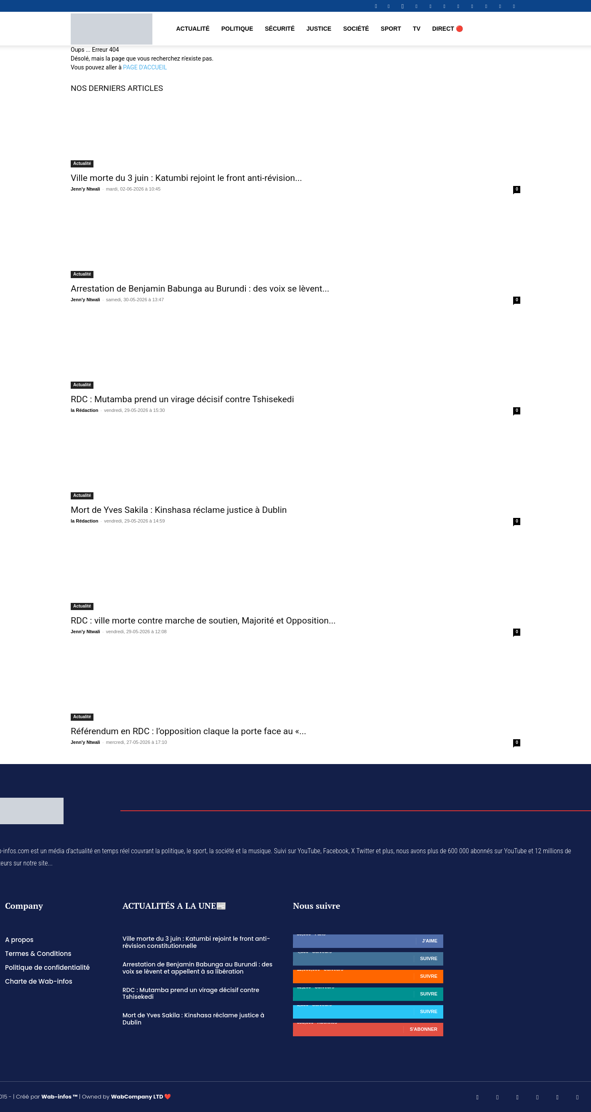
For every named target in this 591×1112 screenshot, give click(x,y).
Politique (237, 28)
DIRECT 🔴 (447, 28)
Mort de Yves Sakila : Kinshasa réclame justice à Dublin (179, 510)
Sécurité (280, 28)
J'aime (429, 940)
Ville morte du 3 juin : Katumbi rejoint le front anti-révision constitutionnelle (196, 942)
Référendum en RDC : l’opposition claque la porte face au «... (188, 731)
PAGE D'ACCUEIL (145, 67)
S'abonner (423, 1029)
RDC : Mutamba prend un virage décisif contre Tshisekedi (182, 399)
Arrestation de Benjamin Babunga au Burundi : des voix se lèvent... (200, 289)
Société (356, 28)
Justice (318, 28)
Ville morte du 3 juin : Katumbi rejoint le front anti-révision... (186, 178)
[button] (376, 5)
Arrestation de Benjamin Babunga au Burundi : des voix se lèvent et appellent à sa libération (197, 968)
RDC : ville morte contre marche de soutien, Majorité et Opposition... (203, 621)
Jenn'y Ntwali (85, 188)
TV (417, 28)
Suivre (428, 958)
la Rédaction (84, 410)
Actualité (192, 28)
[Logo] (111, 28)
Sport (391, 28)
